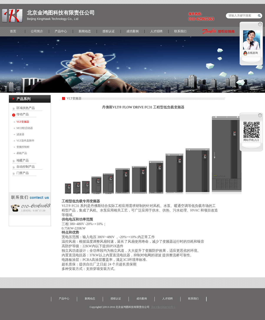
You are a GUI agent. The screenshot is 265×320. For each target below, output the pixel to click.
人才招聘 (156, 31)
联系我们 (180, 31)
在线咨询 (250, 53)
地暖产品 (23, 160)
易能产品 (22, 153)
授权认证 (109, 31)
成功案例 (132, 31)
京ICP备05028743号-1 (163, 307)
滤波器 (20, 134)
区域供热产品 (26, 108)
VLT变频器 (23, 121)
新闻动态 (85, 31)
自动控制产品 (26, 166)
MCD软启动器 (25, 128)
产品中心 (61, 31)
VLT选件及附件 (25, 140)
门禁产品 (23, 173)
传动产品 (23, 114)
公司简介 (37, 31)
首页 (13, 31)
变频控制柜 (23, 146)
